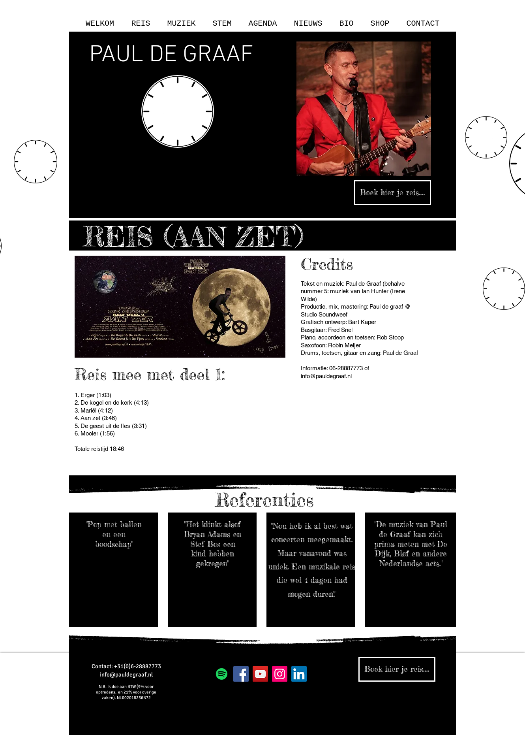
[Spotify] (221, 674)
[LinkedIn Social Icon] (299, 674)
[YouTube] (260, 674)
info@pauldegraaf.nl (326, 376)
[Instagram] (279, 674)
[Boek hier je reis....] (392, 192)
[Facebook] (241, 674)
